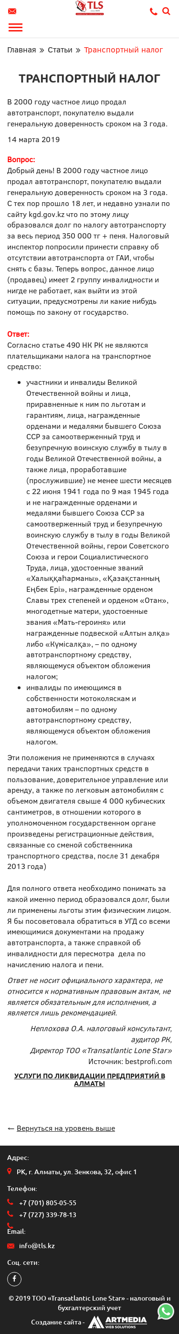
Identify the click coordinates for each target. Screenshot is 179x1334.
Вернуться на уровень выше (66, 1128)
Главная (21, 49)
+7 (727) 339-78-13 (47, 1215)
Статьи (60, 49)
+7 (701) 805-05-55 (47, 1203)
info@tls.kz (13, 11)
